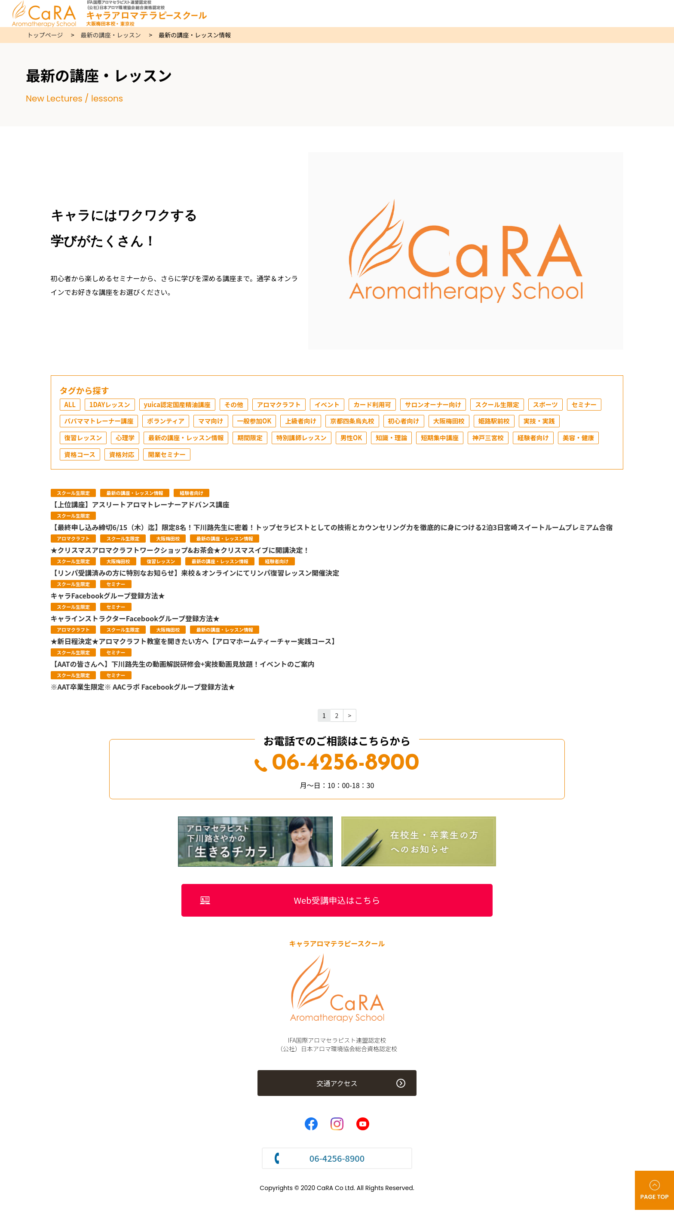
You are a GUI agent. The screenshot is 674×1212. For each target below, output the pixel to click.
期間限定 (312, 439)
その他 (246, 405)
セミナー (78, 422)
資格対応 (222, 456)
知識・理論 (463, 439)
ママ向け (263, 422)
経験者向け (81, 456)
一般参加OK (309, 422)
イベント (345, 405)
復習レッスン (133, 439)
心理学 (178, 439)
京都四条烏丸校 (414, 422)
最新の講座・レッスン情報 (243, 439)
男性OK (420, 439)
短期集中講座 (514, 439)
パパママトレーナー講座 (143, 422)
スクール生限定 (528, 405)
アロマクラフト (294, 405)
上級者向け (359, 422)
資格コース (178, 456)
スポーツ (579, 405)
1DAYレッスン (112, 405)
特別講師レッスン (367, 439)
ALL (70, 405)
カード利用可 (393, 405)
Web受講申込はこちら (337, 903)
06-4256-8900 (336, 766)
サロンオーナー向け (459, 405)
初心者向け (469, 422)
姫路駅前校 (565, 422)
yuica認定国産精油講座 (185, 405)
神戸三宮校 (566, 439)
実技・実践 (81, 439)
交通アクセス (336, 1087)
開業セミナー (270, 456)
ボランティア (215, 422)
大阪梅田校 (517, 422)
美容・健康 (130, 456)
